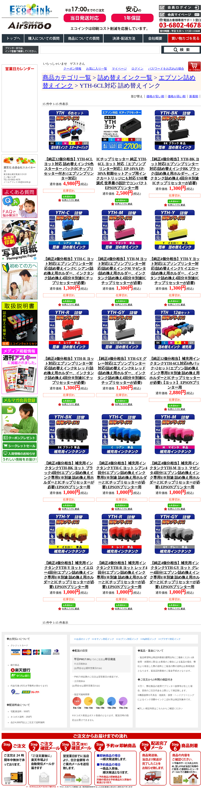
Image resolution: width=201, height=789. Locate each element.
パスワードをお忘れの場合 (166, 68)
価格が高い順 (177, 96)
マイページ (119, 68)
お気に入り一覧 (96, 68)
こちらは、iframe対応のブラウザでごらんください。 (20, 273)
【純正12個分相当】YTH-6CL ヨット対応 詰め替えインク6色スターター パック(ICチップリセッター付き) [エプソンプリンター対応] (69, 168)
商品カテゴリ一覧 (66, 77)
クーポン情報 (72, 68)
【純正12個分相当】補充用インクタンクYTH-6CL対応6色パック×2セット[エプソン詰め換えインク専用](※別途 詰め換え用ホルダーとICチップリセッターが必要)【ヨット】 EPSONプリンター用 (174, 373)
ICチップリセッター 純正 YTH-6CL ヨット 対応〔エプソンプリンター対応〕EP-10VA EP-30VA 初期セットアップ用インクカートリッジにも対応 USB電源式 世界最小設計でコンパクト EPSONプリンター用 (121, 173)
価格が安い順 (155, 96)
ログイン (137, 68)
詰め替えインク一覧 (125, 77)
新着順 (193, 96)
